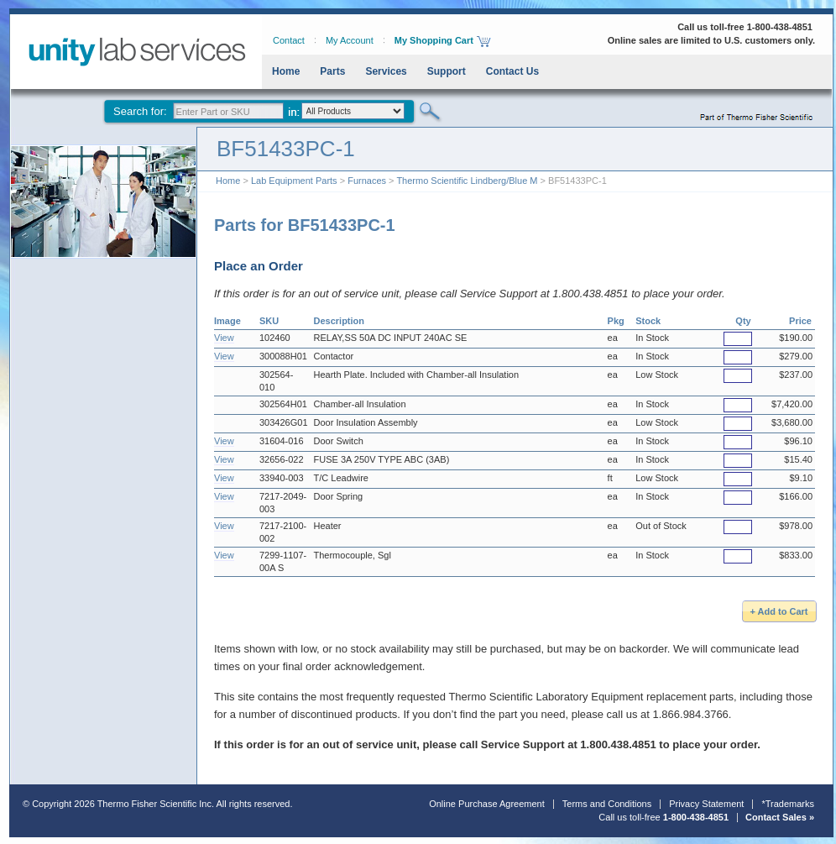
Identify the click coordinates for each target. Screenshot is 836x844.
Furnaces (366, 181)
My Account (350, 40)
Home (286, 71)
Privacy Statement (706, 804)
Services (385, 71)
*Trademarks (787, 804)
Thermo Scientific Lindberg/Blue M (466, 181)
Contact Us (512, 71)
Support (446, 71)
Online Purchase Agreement (487, 804)
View (224, 338)
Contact (289, 40)
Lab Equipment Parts (294, 181)
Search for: (140, 111)
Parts (332, 71)
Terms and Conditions (606, 804)
